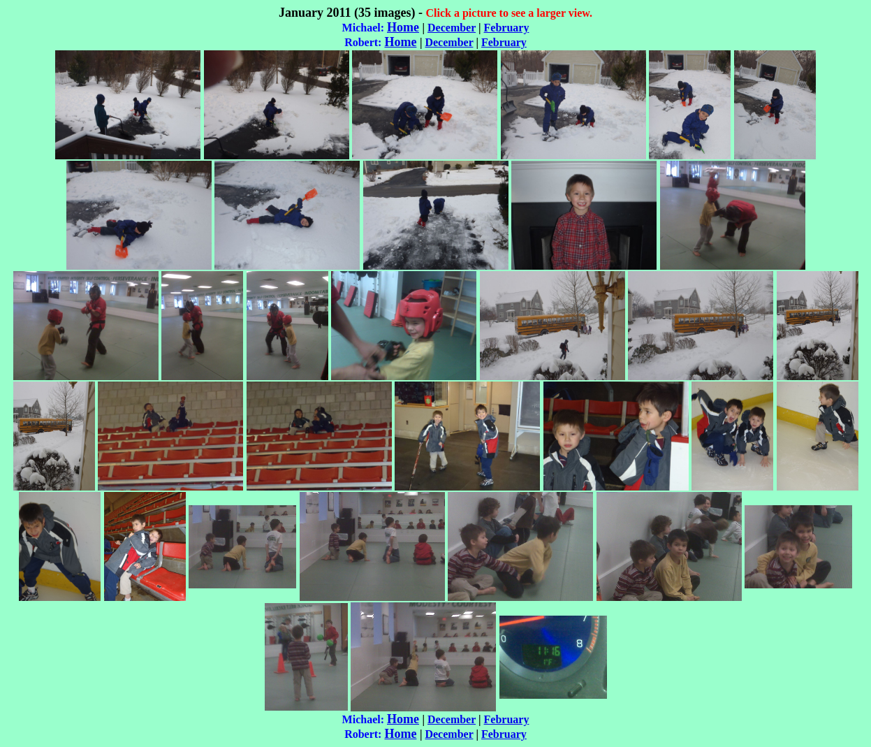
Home (403, 27)
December (451, 28)
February (506, 28)
